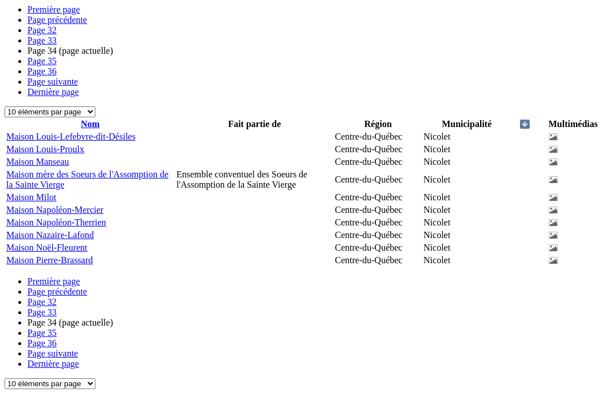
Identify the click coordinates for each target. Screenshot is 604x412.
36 (42, 71)
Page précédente (57, 20)
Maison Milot (31, 197)
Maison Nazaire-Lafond (50, 235)
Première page (53, 9)
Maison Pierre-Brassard (49, 260)
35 (42, 61)
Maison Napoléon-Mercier (54, 210)
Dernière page (53, 92)
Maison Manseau (37, 162)
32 (42, 30)
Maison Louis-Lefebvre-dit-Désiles (70, 136)
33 (42, 40)
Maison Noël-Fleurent (46, 247)
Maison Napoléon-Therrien (56, 222)
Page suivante (52, 81)
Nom (90, 124)
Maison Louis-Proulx (45, 149)
